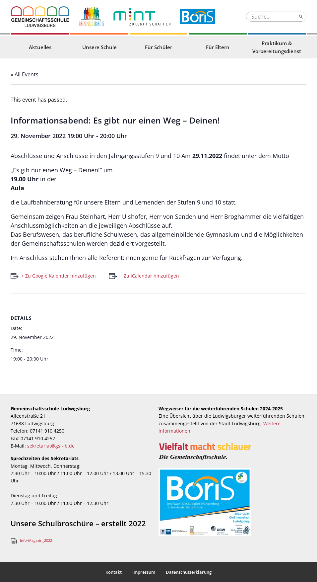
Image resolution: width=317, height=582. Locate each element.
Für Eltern (217, 47)
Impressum (143, 572)
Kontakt (113, 572)
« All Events (24, 74)
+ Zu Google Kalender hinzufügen (58, 276)
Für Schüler (158, 47)
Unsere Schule (99, 47)
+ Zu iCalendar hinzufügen (149, 276)
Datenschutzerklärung (189, 572)
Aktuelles (40, 47)
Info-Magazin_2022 (36, 540)
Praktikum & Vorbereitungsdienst (276, 47)
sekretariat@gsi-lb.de (51, 446)
